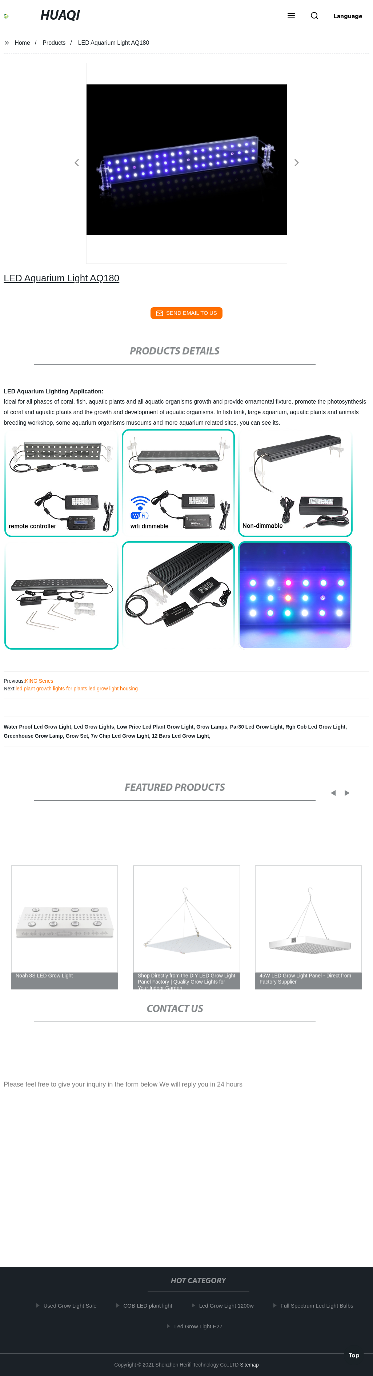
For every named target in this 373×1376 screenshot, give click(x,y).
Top (354, 1354)
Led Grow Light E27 (203, 1326)
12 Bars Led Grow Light (180, 736)
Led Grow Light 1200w (231, 1305)
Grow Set (77, 736)
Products (54, 43)
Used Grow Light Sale (74, 1305)
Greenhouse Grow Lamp (33, 736)
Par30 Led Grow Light (256, 727)
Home (22, 43)
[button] (291, 16)
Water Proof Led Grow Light (37, 727)
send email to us (186, 313)
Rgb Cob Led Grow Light (315, 727)
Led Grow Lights (94, 727)
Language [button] (347, 16)
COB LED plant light (152, 1305)
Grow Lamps (211, 727)
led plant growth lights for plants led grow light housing (77, 688)
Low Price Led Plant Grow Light (155, 727)
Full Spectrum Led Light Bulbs (321, 1305)
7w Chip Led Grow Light (120, 736)
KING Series (39, 681)
